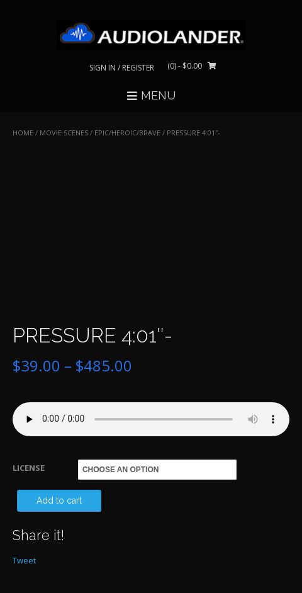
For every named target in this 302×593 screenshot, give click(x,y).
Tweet (24, 560)
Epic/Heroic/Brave (127, 132)
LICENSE (29, 467)
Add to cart (59, 500)
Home (23, 132)
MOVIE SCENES (64, 132)
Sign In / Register (121, 67)
